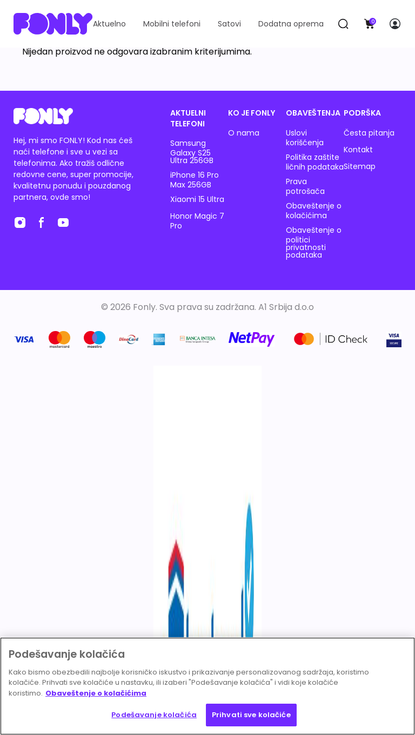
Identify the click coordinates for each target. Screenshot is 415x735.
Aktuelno (109, 23)
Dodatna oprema (291, 23)
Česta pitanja (369, 132)
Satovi (229, 23)
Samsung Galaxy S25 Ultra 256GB (191, 152)
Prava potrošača (305, 186)
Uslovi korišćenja (305, 137)
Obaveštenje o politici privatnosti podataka (314, 242)
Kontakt (358, 149)
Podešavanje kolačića (154, 715)
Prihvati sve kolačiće (251, 715)
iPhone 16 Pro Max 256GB (194, 180)
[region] (207, 686)
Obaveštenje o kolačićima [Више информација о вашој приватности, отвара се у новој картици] (95, 693)
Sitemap (360, 166)
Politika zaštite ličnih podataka (315, 162)
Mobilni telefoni (171, 23)
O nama (243, 132)
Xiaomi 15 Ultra (197, 199)
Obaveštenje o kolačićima (314, 210)
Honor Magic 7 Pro (197, 221)
